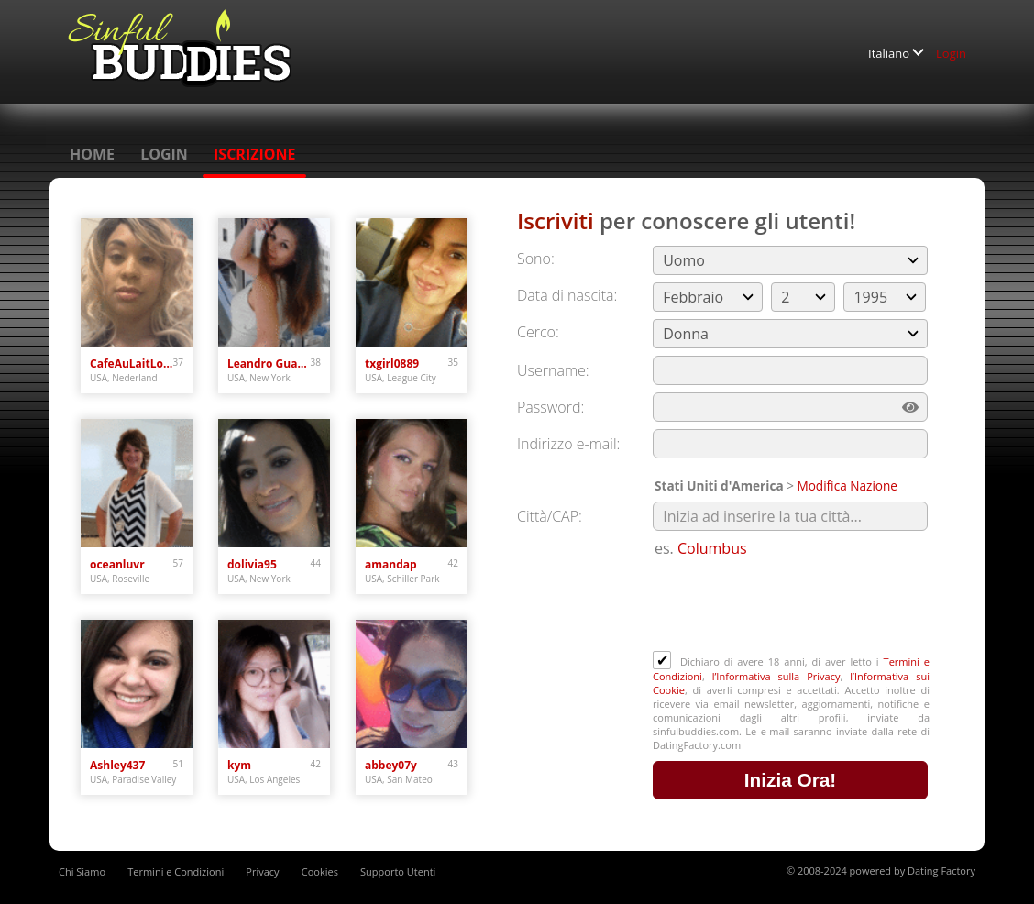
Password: (550, 407)
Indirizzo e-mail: (568, 444)
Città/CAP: (549, 516)
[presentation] (792, 606)
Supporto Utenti (397, 871)
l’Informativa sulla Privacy (776, 676)
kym (239, 765)
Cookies (320, 871)
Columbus (712, 548)
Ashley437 (117, 765)
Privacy (262, 871)
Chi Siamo (82, 871)
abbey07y (391, 765)
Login (951, 53)
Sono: (536, 258)
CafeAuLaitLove (131, 363)
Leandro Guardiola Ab (269, 363)
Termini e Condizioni (175, 871)
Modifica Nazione (847, 485)
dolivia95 (252, 564)
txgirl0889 (392, 363)
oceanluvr (117, 564)
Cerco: (538, 332)
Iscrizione (254, 154)
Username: (553, 370)
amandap (391, 564)
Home (92, 154)
